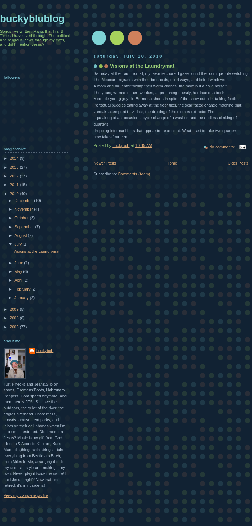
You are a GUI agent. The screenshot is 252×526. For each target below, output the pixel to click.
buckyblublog (32, 18)
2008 (15, 318)
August (21, 235)
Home (172, 163)
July (18, 244)
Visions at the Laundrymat (142, 66)
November (24, 209)
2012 (15, 176)
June (19, 263)
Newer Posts (105, 163)
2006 (15, 327)
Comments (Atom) (134, 174)
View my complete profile (26, 495)
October (22, 218)
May (18, 271)
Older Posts (238, 163)
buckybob (44, 351)
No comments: (222, 147)
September (24, 227)
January (22, 298)
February (22, 289)
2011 (15, 185)
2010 (15, 194)
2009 (15, 309)
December (24, 200)
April (18, 280)
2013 (15, 167)
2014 (15, 158)
